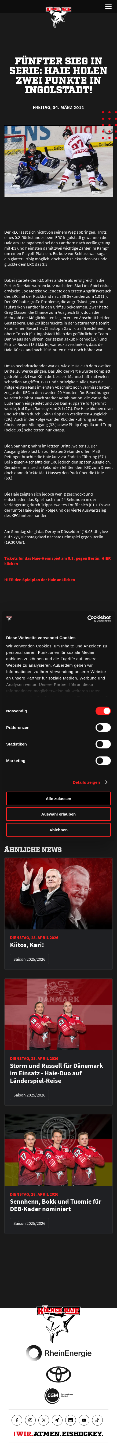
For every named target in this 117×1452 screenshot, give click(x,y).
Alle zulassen (58, 798)
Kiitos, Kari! (27, 945)
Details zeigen (86, 782)
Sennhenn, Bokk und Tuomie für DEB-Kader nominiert (55, 1205)
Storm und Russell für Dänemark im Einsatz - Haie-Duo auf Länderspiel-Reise (56, 1073)
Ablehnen (58, 829)
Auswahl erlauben (58, 814)
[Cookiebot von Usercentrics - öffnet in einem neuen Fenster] (87, 618)
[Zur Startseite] (58, 17)
